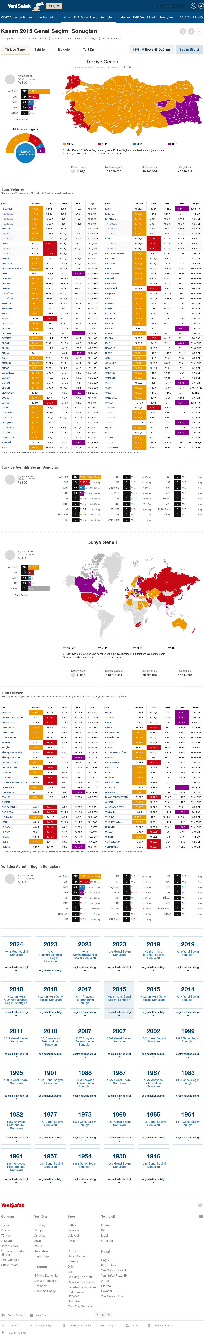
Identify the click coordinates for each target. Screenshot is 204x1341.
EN (165, 6)
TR (160, 6)
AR (171, 6)
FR (176, 6)
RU (181, 6)
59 (41, 150)
